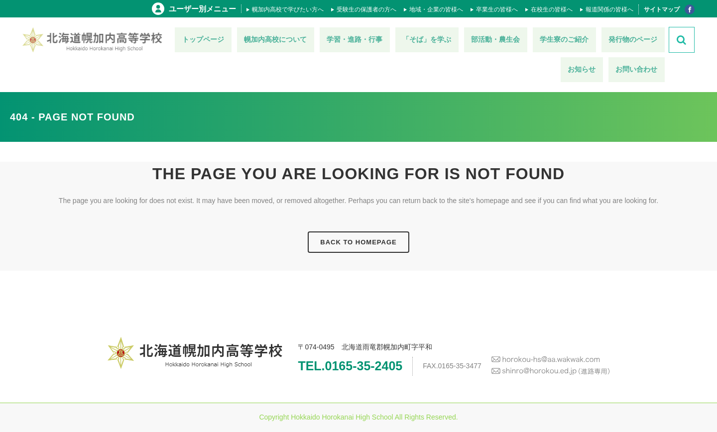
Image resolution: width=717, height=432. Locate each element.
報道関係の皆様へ (609, 9)
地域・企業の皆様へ (436, 9)
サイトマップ (662, 9)
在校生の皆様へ (552, 9)
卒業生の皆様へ (497, 9)
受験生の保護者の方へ (366, 9)
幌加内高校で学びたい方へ (288, 9)
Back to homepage (358, 242)
